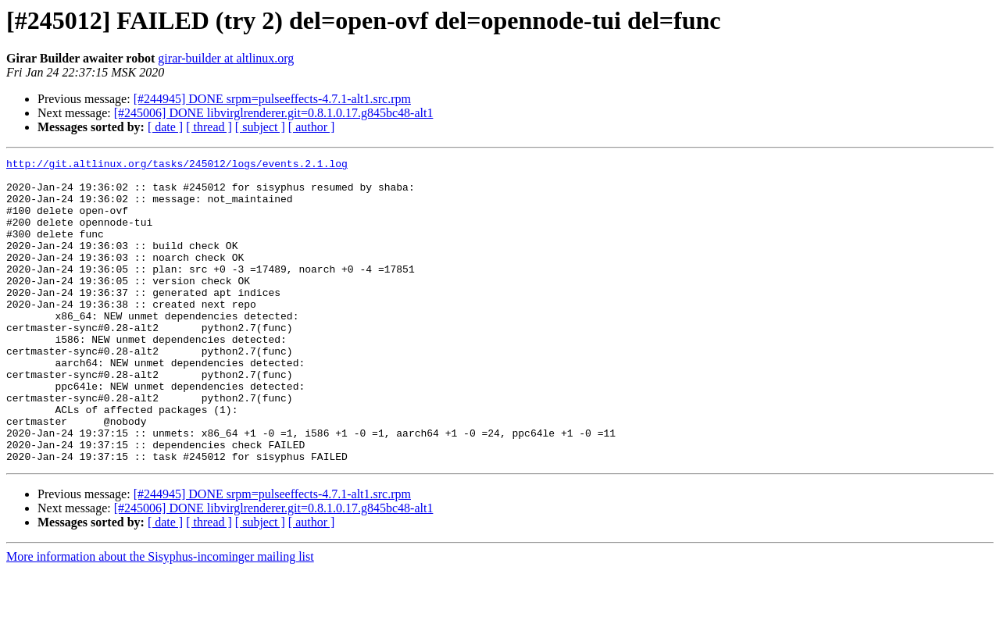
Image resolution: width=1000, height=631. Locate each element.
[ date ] (165, 127)
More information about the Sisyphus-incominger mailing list (160, 617)
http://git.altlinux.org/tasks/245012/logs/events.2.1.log (177, 166)
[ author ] (311, 127)
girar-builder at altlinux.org (226, 58)
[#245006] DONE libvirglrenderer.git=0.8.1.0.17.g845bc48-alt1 (274, 112)
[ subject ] (260, 127)
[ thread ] (209, 127)
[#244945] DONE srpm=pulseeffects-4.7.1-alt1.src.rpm (272, 98)
